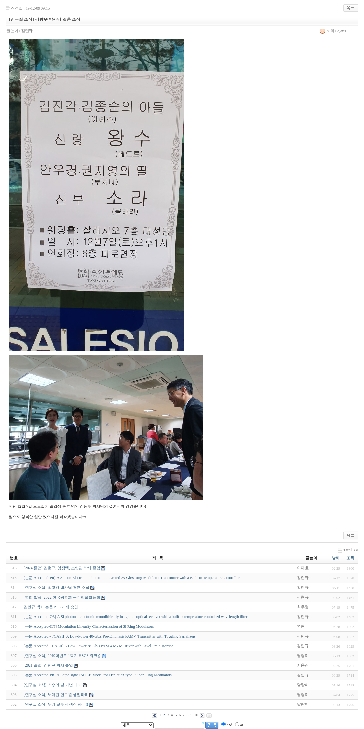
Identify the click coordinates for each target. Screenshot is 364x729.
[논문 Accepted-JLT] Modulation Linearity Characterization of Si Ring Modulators (89, 626)
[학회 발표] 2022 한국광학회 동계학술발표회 (62, 597)
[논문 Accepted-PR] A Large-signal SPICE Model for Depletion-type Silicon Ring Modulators (98, 675)
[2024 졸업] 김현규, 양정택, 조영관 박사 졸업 (62, 568)
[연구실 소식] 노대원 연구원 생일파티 (56, 694)
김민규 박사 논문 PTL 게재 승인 (51, 607)
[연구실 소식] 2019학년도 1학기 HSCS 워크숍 (62, 655)
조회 (350, 558)
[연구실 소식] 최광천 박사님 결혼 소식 (56, 587)
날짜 (336, 558)
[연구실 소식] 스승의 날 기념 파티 (53, 685)
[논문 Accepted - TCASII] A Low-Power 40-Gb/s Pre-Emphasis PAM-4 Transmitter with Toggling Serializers (110, 636)
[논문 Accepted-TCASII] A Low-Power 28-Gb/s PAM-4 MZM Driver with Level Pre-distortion (99, 646)
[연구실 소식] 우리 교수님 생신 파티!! (56, 704)
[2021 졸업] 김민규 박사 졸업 (48, 665)
